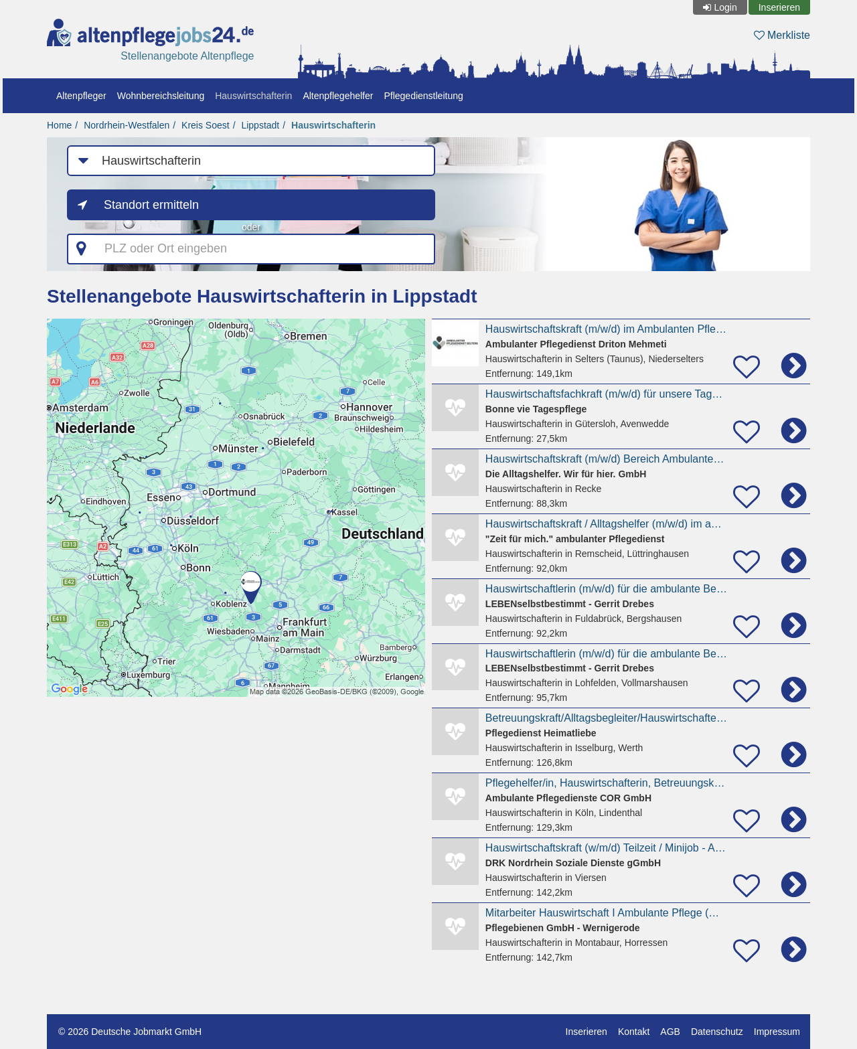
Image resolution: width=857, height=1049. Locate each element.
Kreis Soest (205, 125)
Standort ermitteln (151, 205)
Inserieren (779, 7)
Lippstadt (260, 125)
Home (59, 125)
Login (725, 7)
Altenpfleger (81, 95)
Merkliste (782, 35)
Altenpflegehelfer (338, 95)
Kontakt (633, 1031)
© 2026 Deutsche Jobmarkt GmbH (130, 1031)
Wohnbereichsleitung (161, 95)
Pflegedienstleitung (423, 95)
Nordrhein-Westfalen (126, 125)
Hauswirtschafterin (253, 95)
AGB (670, 1031)
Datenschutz (717, 1031)
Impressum (777, 1031)
